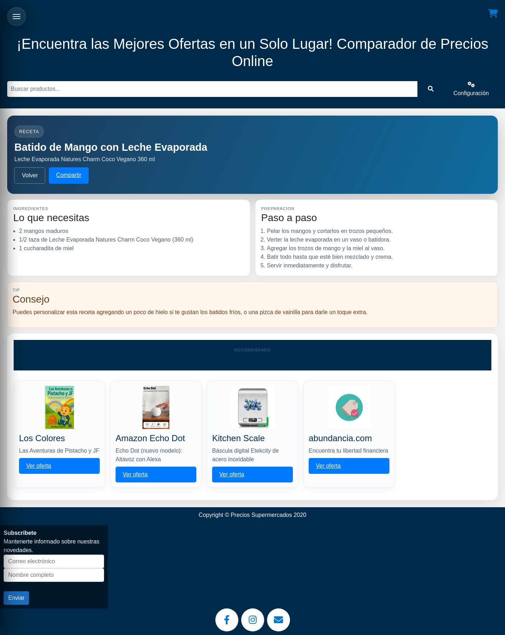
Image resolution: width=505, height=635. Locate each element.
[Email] (278, 619)
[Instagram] (252, 619)
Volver (30, 175)
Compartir (68, 175)
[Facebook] (226, 619)
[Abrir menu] (16, 16)
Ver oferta (38, 466)
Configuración (471, 88)
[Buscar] (212, 89)
